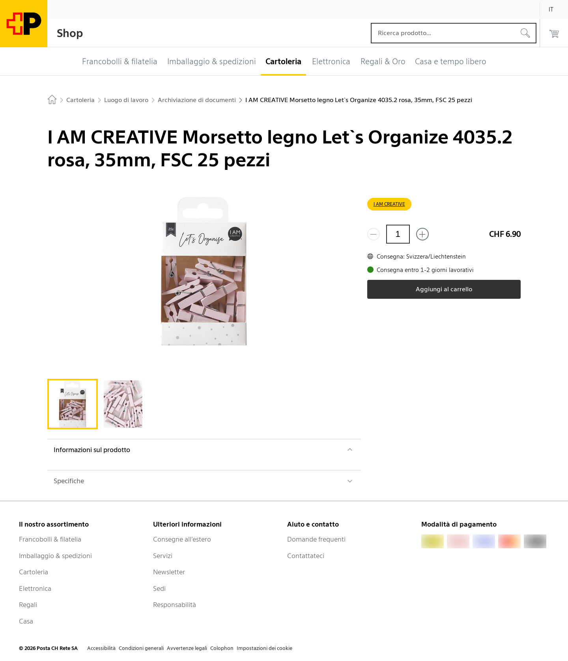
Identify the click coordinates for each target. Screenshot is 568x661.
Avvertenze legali (187, 648)
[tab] (72, 404)
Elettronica (35, 588)
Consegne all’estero (182, 539)
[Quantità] (398, 234)
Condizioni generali (141, 648)
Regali (28, 605)
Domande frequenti (316, 539)
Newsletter (169, 572)
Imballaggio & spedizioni (55, 556)
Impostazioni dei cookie (264, 648)
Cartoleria (33, 572)
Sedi (159, 588)
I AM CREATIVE (389, 204)
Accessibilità (101, 648)
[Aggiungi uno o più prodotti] (422, 234)
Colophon (222, 648)
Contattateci (305, 556)
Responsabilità (174, 605)
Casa (26, 621)
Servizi (162, 556)
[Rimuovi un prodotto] (373, 234)
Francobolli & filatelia (50, 539)
